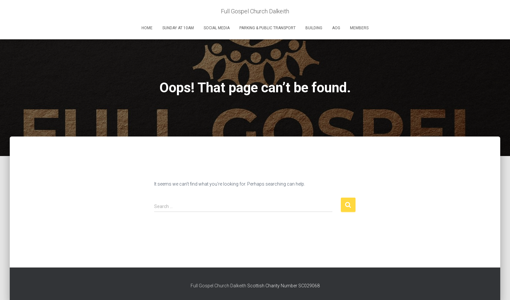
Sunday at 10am (178, 28)
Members (359, 28)
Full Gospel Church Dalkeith (219, 285)
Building (313, 28)
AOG (336, 28)
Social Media (217, 28)
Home (147, 28)
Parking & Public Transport (267, 28)
